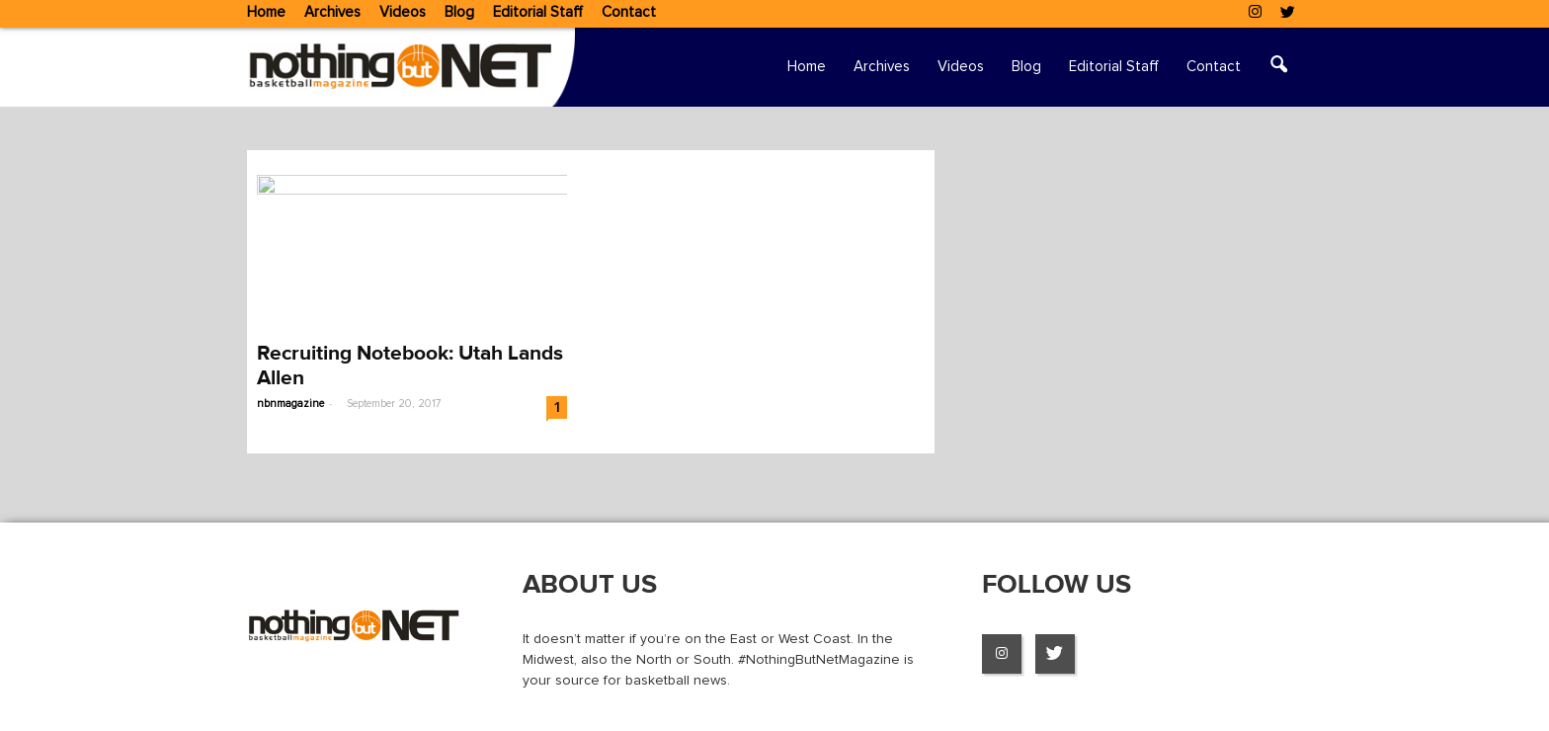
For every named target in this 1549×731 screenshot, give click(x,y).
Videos (402, 12)
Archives (332, 12)
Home (266, 12)
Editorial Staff (538, 12)
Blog (459, 12)
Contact (629, 12)
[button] (1278, 67)
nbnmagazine (290, 403)
